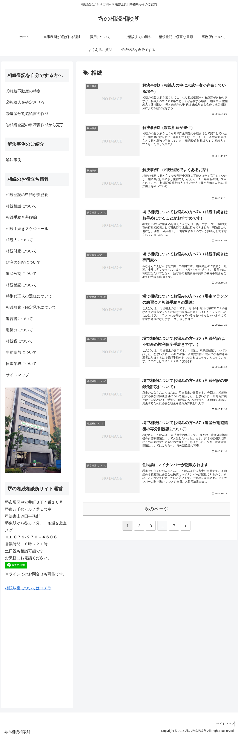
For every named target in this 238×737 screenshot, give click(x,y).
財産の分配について (23, 262)
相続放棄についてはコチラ (28, 588)
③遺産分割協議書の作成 (27, 114)
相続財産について (21, 251)
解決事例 (13, 160)
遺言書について (19, 319)
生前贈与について (21, 352)
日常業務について (21, 364)
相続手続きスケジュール (27, 229)
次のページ (156, 519)
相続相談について (21, 206)
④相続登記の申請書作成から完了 (35, 125)
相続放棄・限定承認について (31, 307)
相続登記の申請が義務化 (27, 195)
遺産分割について (21, 273)
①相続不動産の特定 (23, 91)
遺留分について (19, 330)
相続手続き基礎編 (21, 217)
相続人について (19, 240)
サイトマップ (17, 375)
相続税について (19, 341)
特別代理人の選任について (29, 296)
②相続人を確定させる (25, 102)
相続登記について (21, 285)
